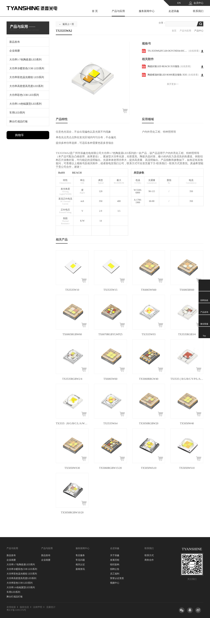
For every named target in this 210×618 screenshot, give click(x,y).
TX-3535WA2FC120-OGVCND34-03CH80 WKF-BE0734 (173, 51)
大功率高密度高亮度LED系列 (21, 578)
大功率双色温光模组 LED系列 (22, 573)
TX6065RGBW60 (72, 334)
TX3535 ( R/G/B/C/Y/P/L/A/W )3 (186, 378)
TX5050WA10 (148, 468)
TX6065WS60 (148, 289)
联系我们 (198, 11)
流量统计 (50, 607)
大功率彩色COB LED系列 (19, 583)
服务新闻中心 (147, 11)
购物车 (19, 135)
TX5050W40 (187, 423)
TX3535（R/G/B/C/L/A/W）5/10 (72, 423)
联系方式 (149, 555)
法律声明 (37, 607)
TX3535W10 (72, 289)
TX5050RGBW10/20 (72, 512)
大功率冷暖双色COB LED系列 (22, 569)
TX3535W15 (110, 289)
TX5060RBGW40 (148, 378)
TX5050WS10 (186, 468)
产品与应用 (118, 11)
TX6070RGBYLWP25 (110, 334)
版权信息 (24, 607)
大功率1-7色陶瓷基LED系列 (21, 564)
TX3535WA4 (110, 423)
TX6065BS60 (187, 289)
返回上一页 (68, 24)
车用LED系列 (13, 592)
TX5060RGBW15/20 (110, 468)
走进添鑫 (173, 11)
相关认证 (80, 564)
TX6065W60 (110, 378)
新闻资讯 (80, 569)
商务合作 (149, 560)
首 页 (95, 11)
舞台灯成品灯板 (15, 596)
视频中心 (114, 583)
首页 (174, 30)
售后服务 (80, 555)
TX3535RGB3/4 (187, 334)
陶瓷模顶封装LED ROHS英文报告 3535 (173, 75)
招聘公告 (114, 569)
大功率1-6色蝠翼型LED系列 (21, 587)
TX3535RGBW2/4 (72, 378)
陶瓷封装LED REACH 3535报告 (169, 66)
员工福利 (114, 573)
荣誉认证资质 (117, 578)
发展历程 (114, 560)
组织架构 (114, 564)
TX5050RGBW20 (148, 423)
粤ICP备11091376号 (16, 610)
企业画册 (11, 560)
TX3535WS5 (149, 334)
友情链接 (11, 607)
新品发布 (11, 555)
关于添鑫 (114, 555)
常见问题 (80, 560)
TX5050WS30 (72, 468)
